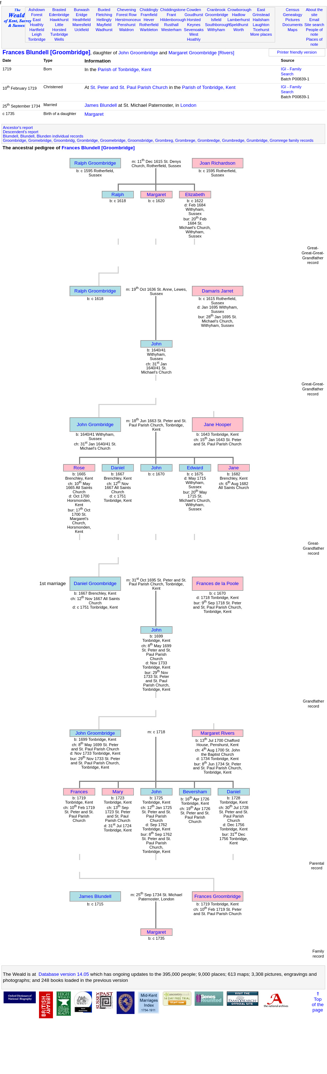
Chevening (126, 10)
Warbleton (149, 30)
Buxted (104, 10)
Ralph (118, 194)
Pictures (292, 20)
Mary (117, 791)
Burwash (81, 10)
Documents (293, 25)
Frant (171, 15)
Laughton (261, 25)
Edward (195, 467)
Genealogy (292, 15)
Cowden (193, 10)
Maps (292, 30)
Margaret (93, 114)
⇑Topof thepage (317, 1002)
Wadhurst (104, 30)
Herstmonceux (128, 20)
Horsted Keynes (194, 22)
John (156, 343)
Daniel (118, 467)
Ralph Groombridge (95, 163)
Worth (238, 30)
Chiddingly (149, 10)
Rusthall (171, 25)
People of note (314, 32)
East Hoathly (37, 22)
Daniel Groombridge (95, 583)
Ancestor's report (18, 127)
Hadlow (238, 15)
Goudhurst (194, 15)
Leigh (37, 34)
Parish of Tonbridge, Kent (124, 69)
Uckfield (81, 30)
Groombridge (216, 15)
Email (314, 20)
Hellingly (104, 20)
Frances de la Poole (217, 583)
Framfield (149, 15)
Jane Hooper (217, 424)
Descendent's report (20, 132)
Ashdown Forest (37, 12)
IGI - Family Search (291, 71)
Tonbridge (36, 39)
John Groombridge (138, 52)
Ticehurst (261, 30)
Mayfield (104, 25)
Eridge (81, 15)
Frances (79, 791)
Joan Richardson (217, 163)
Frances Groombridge (217, 896)
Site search (314, 25)
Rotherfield (148, 25)
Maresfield (81, 25)
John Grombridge (95, 424)
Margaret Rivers (218, 733)
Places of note (314, 41)
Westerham (171, 30)
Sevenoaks (194, 30)
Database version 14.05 (64, 974)
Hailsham (261, 20)
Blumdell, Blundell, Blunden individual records (43, 136)
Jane (234, 467)
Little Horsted (59, 27)
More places (261, 34)
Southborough (217, 25)
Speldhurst (238, 25)
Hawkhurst (59, 20)
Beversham (195, 791)
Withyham (216, 30)
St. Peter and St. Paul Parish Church (128, 87)
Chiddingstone (173, 10)
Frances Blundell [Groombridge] (46, 52)
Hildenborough (173, 20)
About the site (314, 12)
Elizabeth (195, 194)
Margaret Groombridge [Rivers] (201, 52)
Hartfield (36, 30)
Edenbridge (59, 15)
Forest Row (126, 15)
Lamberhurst (239, 20)
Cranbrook (216, 10)
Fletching (104, 15)
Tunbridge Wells (59, 36)
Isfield (216, 20)
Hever (148, 20)
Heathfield (82, 20)
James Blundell (100, 105)
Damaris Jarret (217, 291)
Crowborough (240, 10)
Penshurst (126, 25)
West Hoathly (194, 36)
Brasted (59, 10)
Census (292, 10)
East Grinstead (261, 12)
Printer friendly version (297, 52)
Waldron (126, 30)
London (188, 105)
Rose (78, 467)
